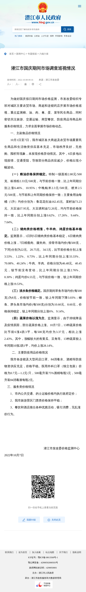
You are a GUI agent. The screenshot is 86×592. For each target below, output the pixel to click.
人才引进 (45, 36)
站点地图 (50, 552)
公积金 (37, 36)
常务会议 (67, 36)
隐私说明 (77, 552)
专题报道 (32, 54)
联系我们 (9, 552)
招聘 (52, 36)
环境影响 (59, 36)
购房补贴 (29, 36)
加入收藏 (36, 552)
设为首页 (23, 552)
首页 (11, 54)
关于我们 (63, 552)
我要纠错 (29, 520)
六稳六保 (43, 54)
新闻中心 (20, 54)
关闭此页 (54, 520)
